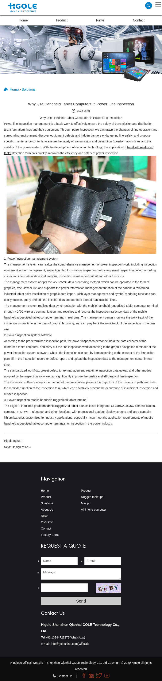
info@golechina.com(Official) (70, 643)
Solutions (29, 89)
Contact (138, 20)
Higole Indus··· (13, 440)
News (100, 20)
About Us (47, 509)
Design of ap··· (21, 447)
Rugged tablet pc (92, 497)
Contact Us (65, 676)
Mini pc (85, 503)
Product (62, 20)
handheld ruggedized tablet (60, 406)
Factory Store (50, 534)
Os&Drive (47, 522)
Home (23, 20)
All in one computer (93, 509)
